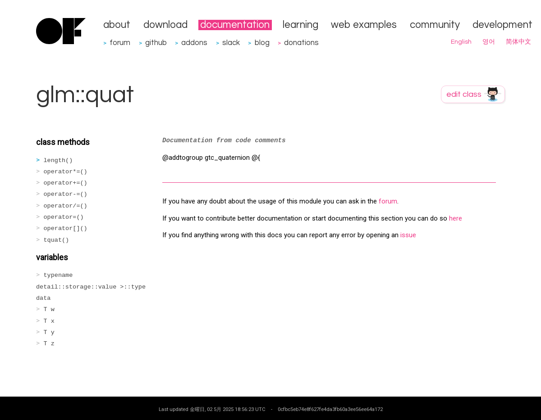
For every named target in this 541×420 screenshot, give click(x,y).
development (502, 25)
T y (49, 332)
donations (301, 42)
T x (49, 321)
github (156, 42)
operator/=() (65, 206)
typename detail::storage (91, 287)
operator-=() (65, 194)
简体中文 (518, 42)
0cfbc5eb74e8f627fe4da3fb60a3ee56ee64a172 (330, 409)
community (435, 25)
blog (262, 42)
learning (300, 25)
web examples (364, 25)
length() (58, 160)
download (165, 25)
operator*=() (65, 171)
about (116, 25)
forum (120, 42)
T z (49, 343)
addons (194, 42)
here (455, 218)
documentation (235, 25)
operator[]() (65, 228)
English (461, 42)
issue (408, 235)
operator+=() (65, 183)
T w (49, 309)
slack (231, 42)
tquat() (56, 240)
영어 (488, 42)
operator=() (64, 217)
